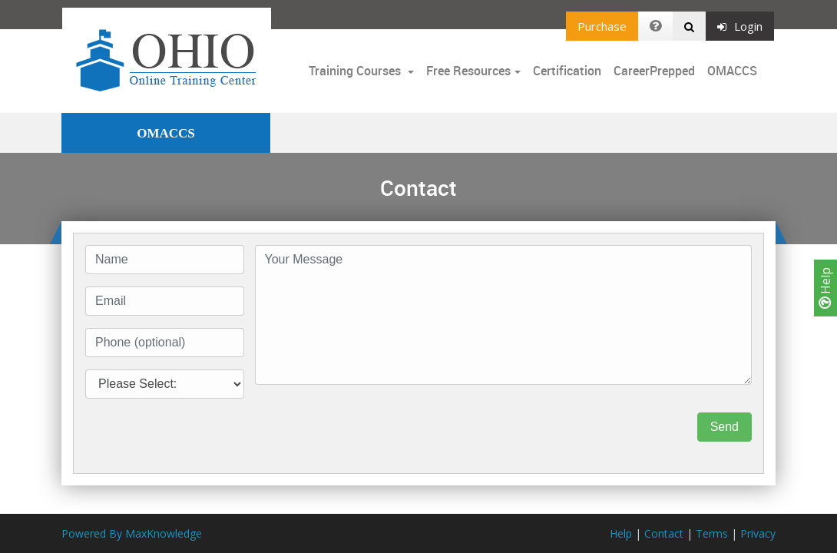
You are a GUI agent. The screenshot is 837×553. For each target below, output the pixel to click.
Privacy (758, 533)
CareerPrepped (654, 70)
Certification (567, 70)
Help (825, 288)
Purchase (602, 26)
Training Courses (356, 70)
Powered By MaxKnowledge (131, 533)
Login (740, 26)
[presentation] (371, 427)
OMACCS (732, 70)
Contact (663, 533)
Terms (712, 533)
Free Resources (468, 70)
